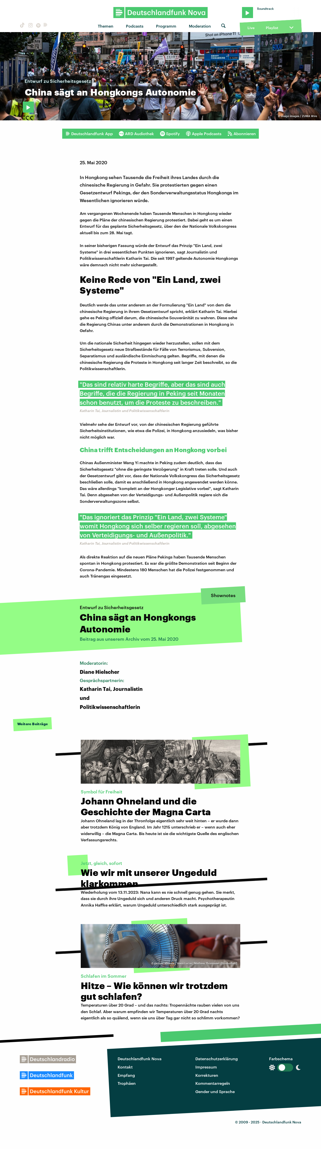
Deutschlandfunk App (89, 133)
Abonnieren (241, 133)
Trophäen (127, 1083)
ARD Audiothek (136, 133)
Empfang (126, 1075)
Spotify (170, 133)
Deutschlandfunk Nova (140, 1058)
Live (251, 28)
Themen (105, 26)
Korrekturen (206, 1075)
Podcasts (134, 26)
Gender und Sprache (215, 1091)
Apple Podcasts (203, 133)
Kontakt (125, 1066)
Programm (166, 26)
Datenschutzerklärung (216, 1058)
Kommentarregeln (212, 1083)
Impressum (206, 1066)
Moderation (200, 26)
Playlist (272, 28)
